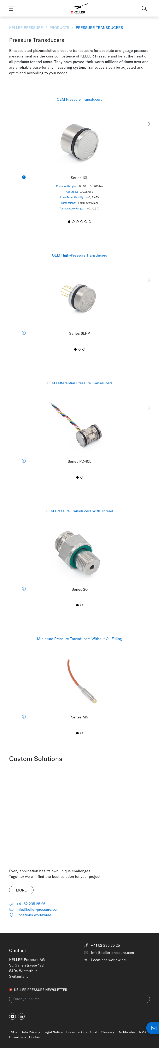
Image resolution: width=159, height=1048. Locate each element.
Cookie (34, 1037)
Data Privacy (30, 1032)
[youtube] (12, 1016)
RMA (143, 1032)
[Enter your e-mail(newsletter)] (79, 999)
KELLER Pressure (26, 27)
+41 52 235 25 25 (27, 903)
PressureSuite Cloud (81, 1032)
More (21, 890)
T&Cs (13, 1032)
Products (59, 27)
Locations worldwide (30, 915)
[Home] (79, 8)
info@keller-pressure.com (34, 909)
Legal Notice (53, 1032)
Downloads (17, 1037)
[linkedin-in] (21, 1016)
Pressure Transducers (99, 27)
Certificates (127, 1032)
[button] (149, 124)
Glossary (107, 1032)
